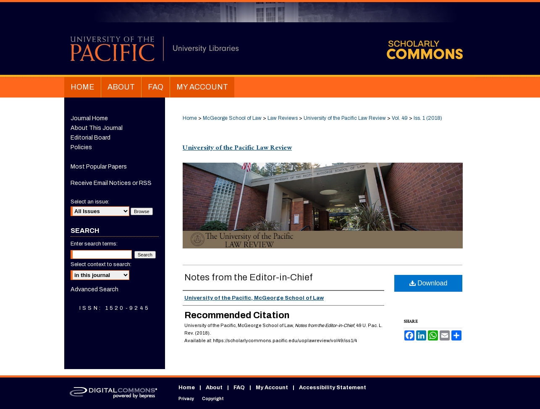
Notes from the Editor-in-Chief (248, 277)
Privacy (186, 398)
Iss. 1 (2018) (428, 118)
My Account (272, 388)
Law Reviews (282, 118)
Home (190, 118)
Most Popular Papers (99, 167)
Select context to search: (101, 264)
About (214, 388)
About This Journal (97, 128)
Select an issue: (90, 202)
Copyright (213, 398)
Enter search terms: (94, 244)
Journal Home (89, 118)
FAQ (239, 388)
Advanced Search (94, 289)
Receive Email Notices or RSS (111, 183)
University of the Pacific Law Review (345, 118)
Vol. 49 (400, 118)
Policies (81, 147)
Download (428, 283)
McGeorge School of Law (232, 118)
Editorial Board (90, 138)
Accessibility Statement (332, 388)
